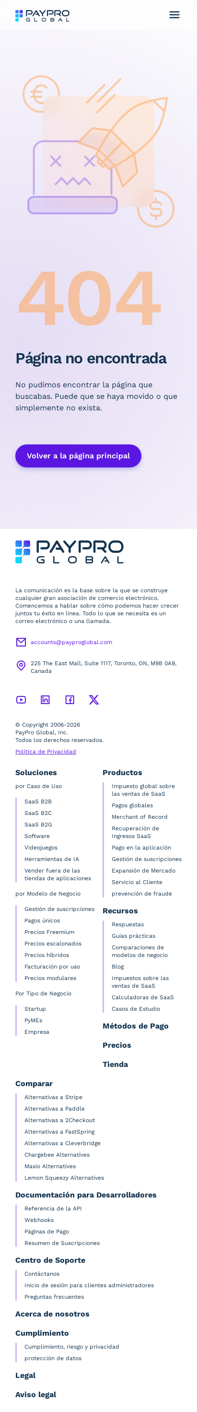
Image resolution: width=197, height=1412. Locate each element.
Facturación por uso (52, 966)
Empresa (36, 1032)
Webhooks (39, 1220)
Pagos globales (132, 805)
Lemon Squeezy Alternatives (64, 1177)
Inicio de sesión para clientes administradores (89, 1285)
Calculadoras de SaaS (143, 997)
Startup (35, 1008)
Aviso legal (35, 1394)
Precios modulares (50, 978)
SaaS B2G (38, 824)
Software (37, 836)
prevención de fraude (142, 893)
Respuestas (128, 924)
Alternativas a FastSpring (59, 1131)
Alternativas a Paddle (54, 1108)
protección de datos (52, 1358)
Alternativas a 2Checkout (59, 1120)
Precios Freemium (49, 932)
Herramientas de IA (51, 859)
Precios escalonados (52, 943)
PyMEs (33, 1020)
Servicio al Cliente (137, 882)
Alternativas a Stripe (53, 1097)
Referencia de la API (53, 1208)
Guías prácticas (133, 936)
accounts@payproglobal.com (71, 642)
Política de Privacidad (45, 751)
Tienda (115, 1064)
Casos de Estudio (136, 1008)
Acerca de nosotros (52, 1313)
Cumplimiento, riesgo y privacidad (71, 1346)
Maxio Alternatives (50, 1166)
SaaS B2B (38, 801)
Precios (117, 1045)
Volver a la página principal (78, 455)
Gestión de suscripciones (59, 909)
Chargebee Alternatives (57, 1154)
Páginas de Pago (46, 1231)
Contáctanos (41, 1273)
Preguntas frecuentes (54, 1296)
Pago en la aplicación (141, 847)
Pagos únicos (42, 920)
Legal (25, 1375)
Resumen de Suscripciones (62, 1243)
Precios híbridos (46, 955)
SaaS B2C (38, 813)
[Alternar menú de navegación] (174, 15)
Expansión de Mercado (143, 870)
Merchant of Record (140, 817)
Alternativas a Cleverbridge (62, 1143)
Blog (118, 966)
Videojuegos (41, 847)
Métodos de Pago (136, 1025)
